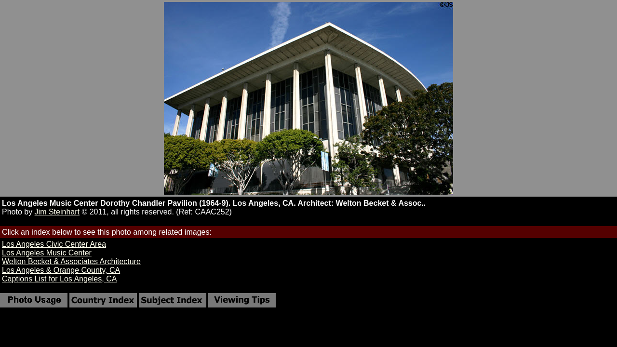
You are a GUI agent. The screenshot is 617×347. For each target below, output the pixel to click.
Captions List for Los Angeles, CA (59, 279)
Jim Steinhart (57, 212)
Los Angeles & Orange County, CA (61, 270)
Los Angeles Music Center (47, 253)
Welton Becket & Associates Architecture (71, 261)
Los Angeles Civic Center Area (54, 244)
